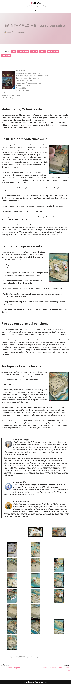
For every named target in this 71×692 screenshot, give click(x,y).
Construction (23, 51)
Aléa (13, 51)
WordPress (43, 690)
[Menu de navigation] (35, 10)
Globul (9, 32)
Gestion (34, 51)
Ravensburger (54, 51)
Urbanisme (6, 55)
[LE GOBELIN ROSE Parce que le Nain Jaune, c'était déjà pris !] (35, 4)
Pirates (43, 51)
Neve (26, 690)
